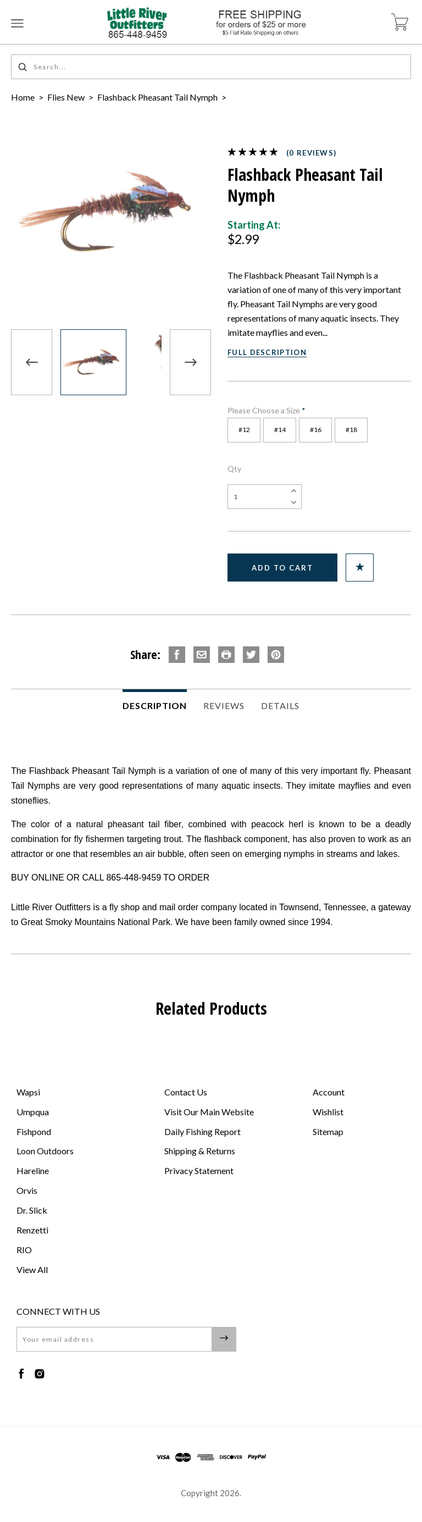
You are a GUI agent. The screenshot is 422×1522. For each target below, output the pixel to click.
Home (23, 97)
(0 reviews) (311, 152)
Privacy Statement (199, 1170)
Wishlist (328, 1111)
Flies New (66, 97)
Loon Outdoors (45, 1150)
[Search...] (211, 66)
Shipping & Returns (199, 1150)
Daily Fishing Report (202, 1131)
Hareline (32, 1170)
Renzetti (32, 1230)
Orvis (26, 1190)
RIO (24, 1249)
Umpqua (32, 1111)
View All (32, 1269)
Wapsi (28, 1092)
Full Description (267, 352)
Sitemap (328, 1131)
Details (280, 705)
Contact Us (185, 1092)
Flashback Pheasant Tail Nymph (158, 97)
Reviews (224, 705)
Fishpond (33, 1131)
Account (329, 1092)
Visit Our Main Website (209, 1111)
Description (155, 705)
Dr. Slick (31, 1210)
